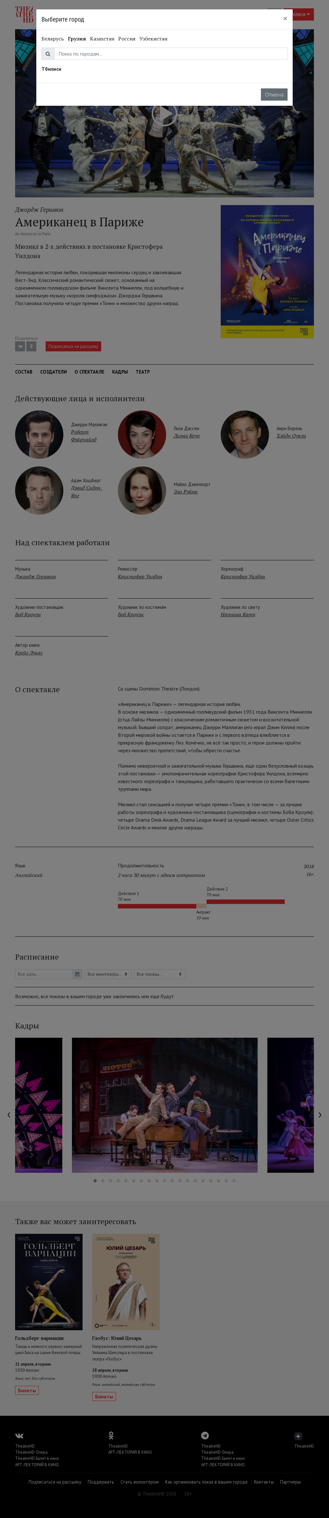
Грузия (77, 38)
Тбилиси (51, 69)
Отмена (274, 94)
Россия (127, 38)
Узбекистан (153, 38)
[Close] (285, 18)
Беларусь (52, 38)
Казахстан (102, 38)
